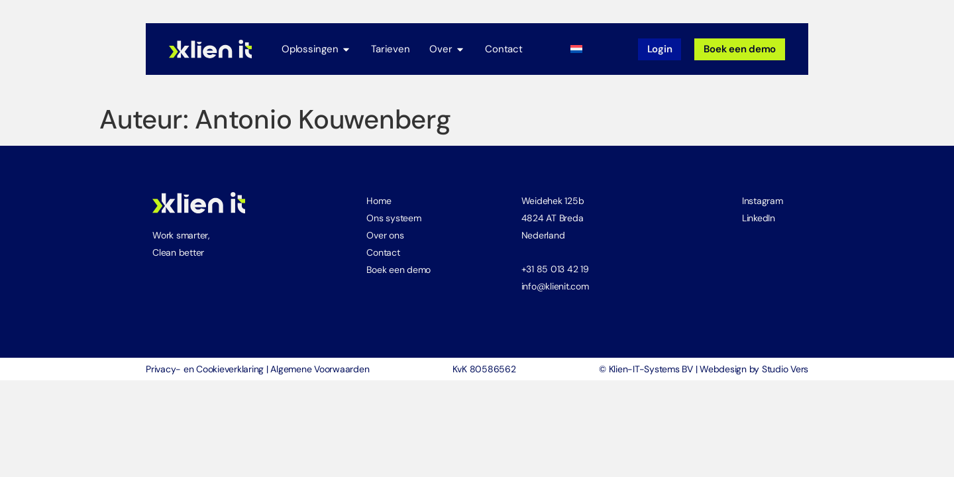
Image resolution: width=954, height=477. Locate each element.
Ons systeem (393, 218)
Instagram (762, 201)
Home (378, 201)
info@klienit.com (555, 286)
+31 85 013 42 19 (555, 269)
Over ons (384, 235)
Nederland (543, 235)
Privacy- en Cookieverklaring (205, 369)
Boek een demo (398, 270)
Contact (382, 252)
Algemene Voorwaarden (319, 369)
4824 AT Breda (552, 218)
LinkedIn (758, 218)
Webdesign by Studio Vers (754, 369)
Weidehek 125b (552, 201)
